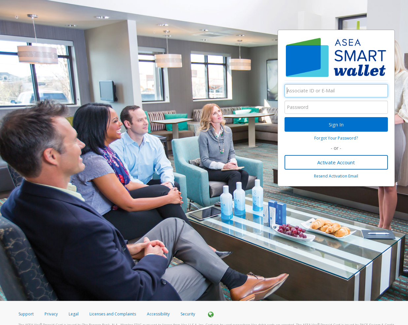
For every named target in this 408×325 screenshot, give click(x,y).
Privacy (51, 314)
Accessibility (158, 314)
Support (26, 314)
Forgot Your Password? (336, 138)
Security (188, 314)
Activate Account (336, 162)
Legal (74, 314)
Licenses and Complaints (113, 314)
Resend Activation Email (336, 176)
